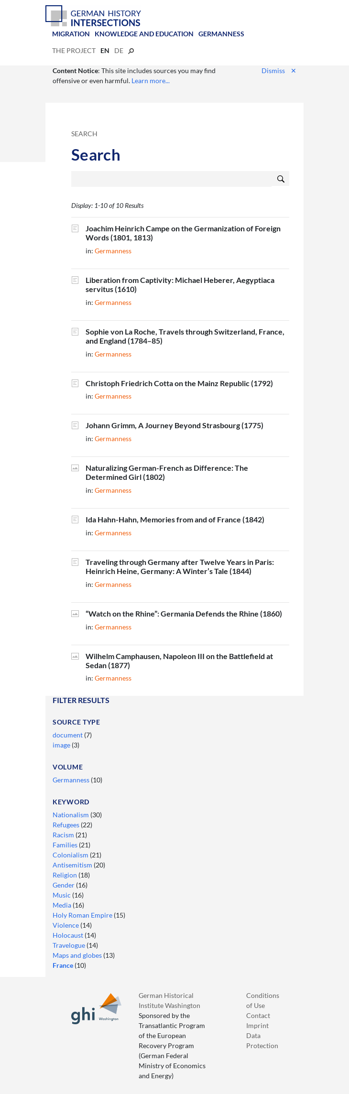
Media (63, 905)
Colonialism (71, 855)
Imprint (257, 1025)
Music (62, 895)
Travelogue (70, 945)
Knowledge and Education (144, 34)
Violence (66, 925)
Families (66, 845)
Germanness (221, 34)
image (62, 745)
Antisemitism (73, 865)
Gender (64, 885)
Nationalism (71, 815)
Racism (64, 835)
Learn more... (150, 80)
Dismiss (279, 70)
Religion (65, 875)
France (64, 965)
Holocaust (69, 935)
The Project (74, 50)
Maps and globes (78, 955)
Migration (71, 34)
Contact (258, 1015)
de (118, 50)
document (68, 735)
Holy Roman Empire (83, 915)
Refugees (67, 825)
